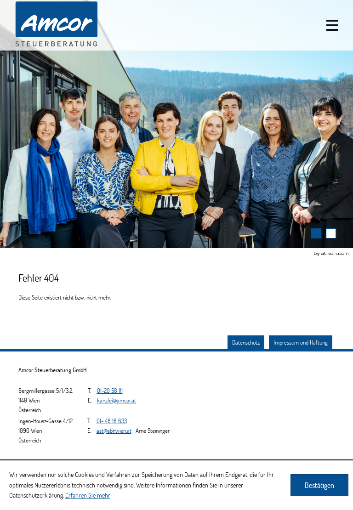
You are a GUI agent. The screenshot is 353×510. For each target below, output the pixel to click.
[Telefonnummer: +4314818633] (112, 421)
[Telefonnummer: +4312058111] (110, 391)
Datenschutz (246, 342)
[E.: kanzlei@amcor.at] (116, 400)
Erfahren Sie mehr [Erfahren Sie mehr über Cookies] (87, 495)
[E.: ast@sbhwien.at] (114, 430)
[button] (332, 25)
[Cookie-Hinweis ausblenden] (319, 485)
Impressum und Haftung (300, 342)
